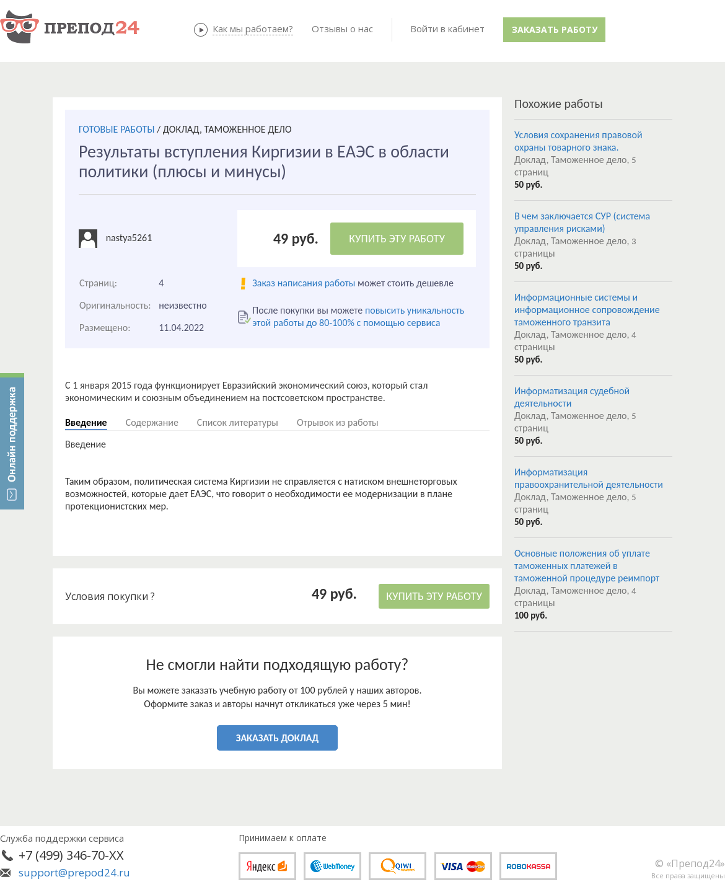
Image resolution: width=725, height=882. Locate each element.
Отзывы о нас (342, 28)
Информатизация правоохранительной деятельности (588, 478)
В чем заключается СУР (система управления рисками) (582, 222)
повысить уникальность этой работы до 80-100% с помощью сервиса (358, 316)
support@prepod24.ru (74, 872)
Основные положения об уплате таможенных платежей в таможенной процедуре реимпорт (586, 565)
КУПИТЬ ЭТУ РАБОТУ (397, 238)
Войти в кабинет (447, 28)
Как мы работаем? (253, 28)
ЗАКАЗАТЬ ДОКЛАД (277, 738)
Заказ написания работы (303, 283)
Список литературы (237, 422)
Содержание (152, 422)
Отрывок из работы (338, 422)
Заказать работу (554, 29)
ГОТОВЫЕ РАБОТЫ (116, 129)
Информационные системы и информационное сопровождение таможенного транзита (587, 309)
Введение (86, 422)
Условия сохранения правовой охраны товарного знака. (578, 141)
